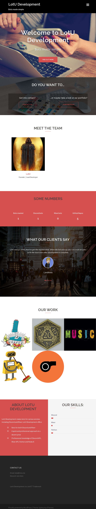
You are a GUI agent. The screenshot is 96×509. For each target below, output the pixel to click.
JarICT (30, 486)
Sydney (41, 507)
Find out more (48, 59)
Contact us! (10, 449)
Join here (19, 476)
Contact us (27, 104)
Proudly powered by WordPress (20, 507)
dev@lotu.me (20, 473)
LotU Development (24, 4)
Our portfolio (68, 104)
